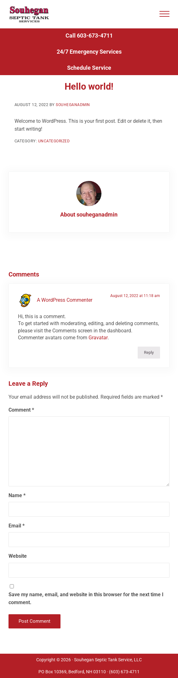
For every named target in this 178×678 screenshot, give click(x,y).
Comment (21, 419)
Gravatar (98, 347)
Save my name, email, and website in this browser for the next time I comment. (86, 608)
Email (17, 535)
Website (18, 565)
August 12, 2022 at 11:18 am (135, 304)
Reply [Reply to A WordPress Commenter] (149, 362)
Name (17, 505)
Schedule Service (89, 77)
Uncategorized (55, 150)
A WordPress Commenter (64, 309)
